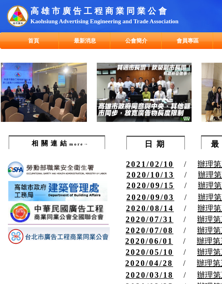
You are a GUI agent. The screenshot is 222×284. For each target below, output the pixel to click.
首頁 (33, 40)
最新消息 (85, 40)
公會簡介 (136, 40)
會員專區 (188, 40)
